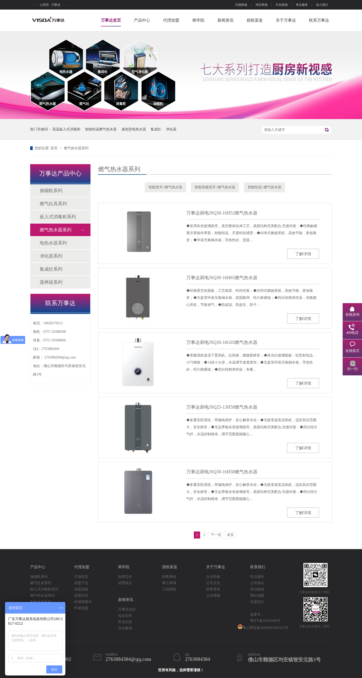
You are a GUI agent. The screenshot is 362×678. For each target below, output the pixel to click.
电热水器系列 (53, 242)
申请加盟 (81, 608)
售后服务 (302, 5)
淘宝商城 (261, 5)
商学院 (198, 20)
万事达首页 (111, 20)
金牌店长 (125, 577)
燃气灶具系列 (53, 203)
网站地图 (257, 595)
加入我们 (322, 5)
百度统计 (257, 602)
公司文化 (213, 583)
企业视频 (213, 595)
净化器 (171, 129)
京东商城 (282, 5)
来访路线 (257, 589)
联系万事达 (319, 20)
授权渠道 (255, 20)
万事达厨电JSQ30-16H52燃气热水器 (221, 213)
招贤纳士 (125, 583)
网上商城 (169, 583)
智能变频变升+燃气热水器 (215, 187)
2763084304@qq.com (60, 357)
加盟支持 (81, 595)
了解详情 (303, 254)
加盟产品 (81, 583)
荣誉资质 (213, 589)
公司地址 (257, 583)
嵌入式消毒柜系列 (58, 216)
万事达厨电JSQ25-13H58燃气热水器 (221, 407)
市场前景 (81, 577)
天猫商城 (241, 5)
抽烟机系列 (51, 190)
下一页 (216, 535)
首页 (55, 148)
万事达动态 (127, 609)
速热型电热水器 (133, 129)
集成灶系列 (51, 269)
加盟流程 (81, 589)
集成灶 (156, 129)
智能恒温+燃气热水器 (264, 187)
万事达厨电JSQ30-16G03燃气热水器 (221, 342)
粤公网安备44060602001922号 (263, 627)
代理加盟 (171, 20)
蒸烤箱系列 (51, 282)
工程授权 (169, 589)
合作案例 (125, 628)
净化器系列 (51, 256)
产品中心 (142, 20)
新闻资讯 (225, 20)
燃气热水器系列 (76, 148)
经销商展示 (83, 602)
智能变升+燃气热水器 (165, 187)
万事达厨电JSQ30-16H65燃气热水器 (221, 277)
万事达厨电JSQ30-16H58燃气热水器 (221, 471)
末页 (230, 535)
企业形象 (213, 577)
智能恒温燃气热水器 (101, 129)
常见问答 (125, 622)
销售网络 (169, 577)
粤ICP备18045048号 (265, 621)
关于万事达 (286, 20)
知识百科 (125, 616)
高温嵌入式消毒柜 (66, 129)
